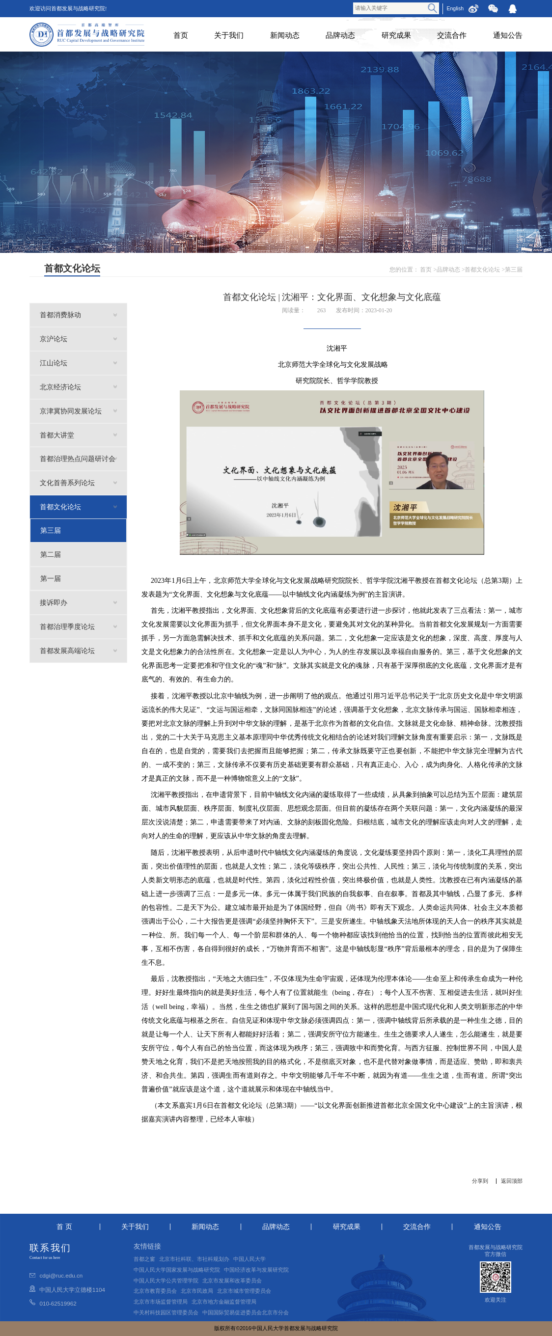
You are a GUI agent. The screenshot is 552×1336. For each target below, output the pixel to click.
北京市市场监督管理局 (161, 1302)
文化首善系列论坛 (67, 483)
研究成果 (396, 35)
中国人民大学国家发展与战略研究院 (177, 1270)
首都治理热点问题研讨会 (77, 459)
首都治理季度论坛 (67, 626)
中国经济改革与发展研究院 (256, 1270)
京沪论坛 (53, 339)
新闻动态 (285, 35)
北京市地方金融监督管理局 (224, 1302)
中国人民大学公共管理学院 (166, 1280)
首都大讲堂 (57, 435)
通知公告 (508, 35)
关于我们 (229, 35)
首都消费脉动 (60, 315)
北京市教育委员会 (155, 1291)
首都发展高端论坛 (67, 650)
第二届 (50, 554)
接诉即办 (53, 602)
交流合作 (452, 35)
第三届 (514, 270)
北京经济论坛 (60, 387)
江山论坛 (53, 363)
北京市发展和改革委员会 (232, 1280)
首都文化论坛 (482, 270)
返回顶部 (512, 1181)
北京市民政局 (197, 1291)
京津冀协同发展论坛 (71, 411)
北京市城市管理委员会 (244, 1291)
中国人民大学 (249, 1259)
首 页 (64, 1226)
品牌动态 (340, 35)
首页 (180, 35)
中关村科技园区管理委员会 (166, 1312)
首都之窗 (144, 1259)
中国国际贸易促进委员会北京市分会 (245, 1312)
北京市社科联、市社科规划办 (194, 1259)
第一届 (50, 578)
